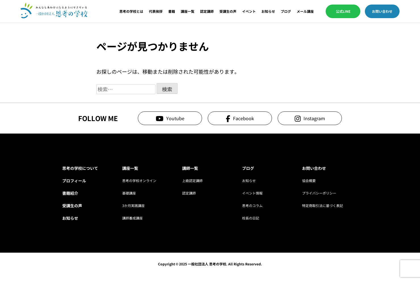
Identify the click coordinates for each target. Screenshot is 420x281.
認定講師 (207, 11)
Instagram (314, 118)
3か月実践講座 (133, 205)
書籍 (171, 11)
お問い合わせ (382, 11)
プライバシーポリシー (319, 193)
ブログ (286, 11)
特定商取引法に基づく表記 (322, 205)
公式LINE (343, 11)
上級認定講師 (192, 180)
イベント (249, 11)
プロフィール (74, 180)
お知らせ (268, 11)
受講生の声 (227, 11)
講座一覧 (187, 11)
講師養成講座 (132, 217)
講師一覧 (190, 168)
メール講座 (305, 11)
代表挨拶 (156, 11)
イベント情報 (252, 193)
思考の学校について (80, 168)
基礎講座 (129, 193)
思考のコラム (252, 205)
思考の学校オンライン (139, 180)
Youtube (175, 118)
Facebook (243, 118)
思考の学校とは (131, 11)
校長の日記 (250, 217)
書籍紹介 (70, 193)
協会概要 (309, 180)
